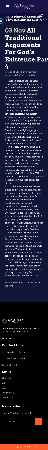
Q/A (4, 388)
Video (4, 383)
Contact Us (7, 397)
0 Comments (21, 75)
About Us (6, 378)
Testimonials (8, 392)
